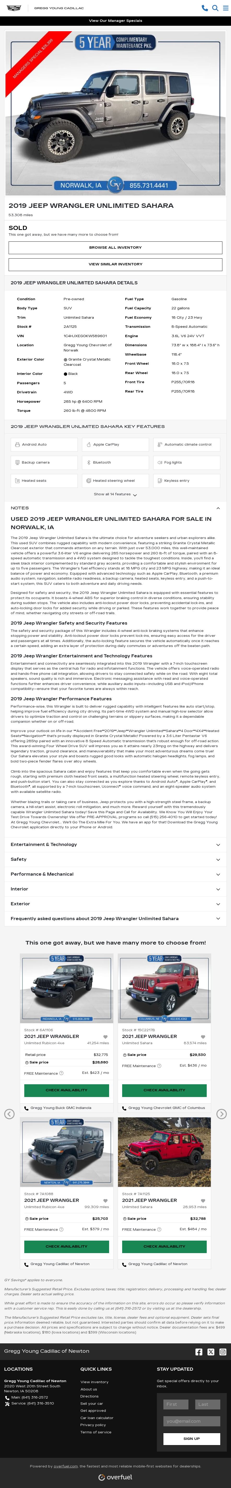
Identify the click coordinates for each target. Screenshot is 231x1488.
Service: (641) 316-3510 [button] (29, 1403)
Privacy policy (93, 1425)
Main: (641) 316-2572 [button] (26, 1397)
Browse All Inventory (115, 248)
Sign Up (191, 1439)
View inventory (94, 1382)
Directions (89, 1396)
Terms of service (95, 1432)
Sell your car (91, 1404)
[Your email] (192, 1421)
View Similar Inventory (116, 264)
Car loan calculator (97, 1418)
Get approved (93, 1411)
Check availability (66, 1090)
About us (88, 1389)
